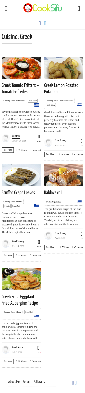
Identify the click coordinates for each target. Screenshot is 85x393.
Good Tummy (61, 140)
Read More (8, 150)
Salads (7, 206)
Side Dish (33, 101)
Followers (39, 382)
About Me (14, 382)
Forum (26, 382)
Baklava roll (53, 192)
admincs (16, 136)
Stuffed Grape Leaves (18, 192)
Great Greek (17, 347)
